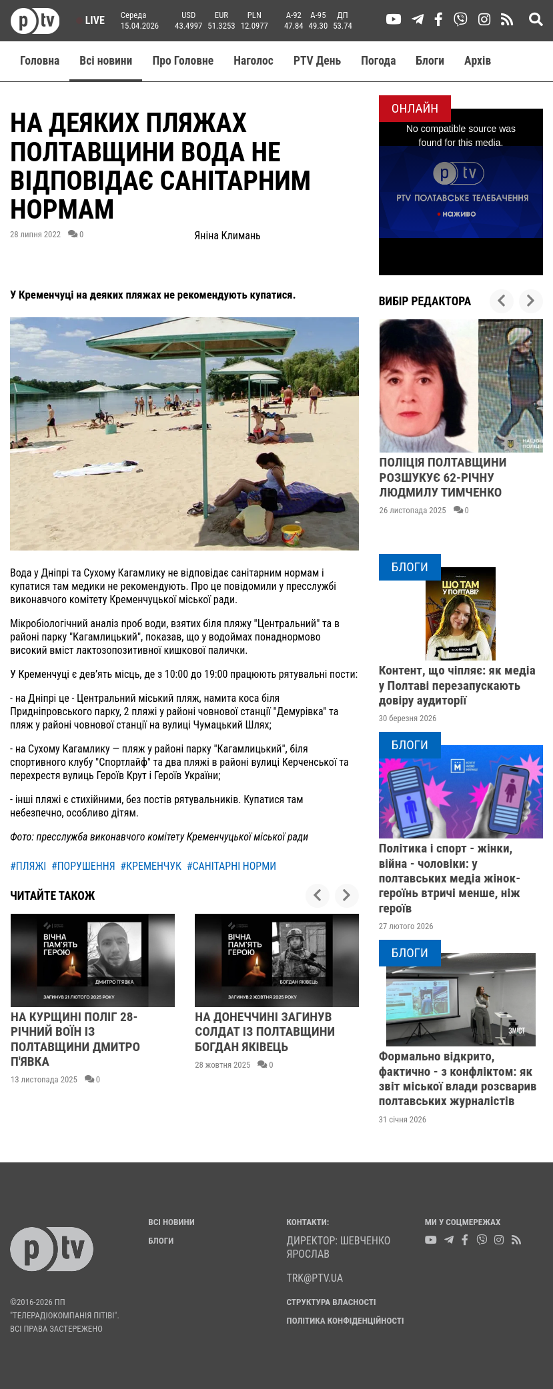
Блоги (430, 60)
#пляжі (28, 866)
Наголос (253, 60)
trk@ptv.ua (315, 1278)
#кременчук (150, 866)
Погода (378, 60)
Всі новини (105, 60)
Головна (39, 60)
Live (90, 20)
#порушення (83, 866)
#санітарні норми (232, 866)
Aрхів (477, 60)
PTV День (317, 60)
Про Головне (182, 60)
